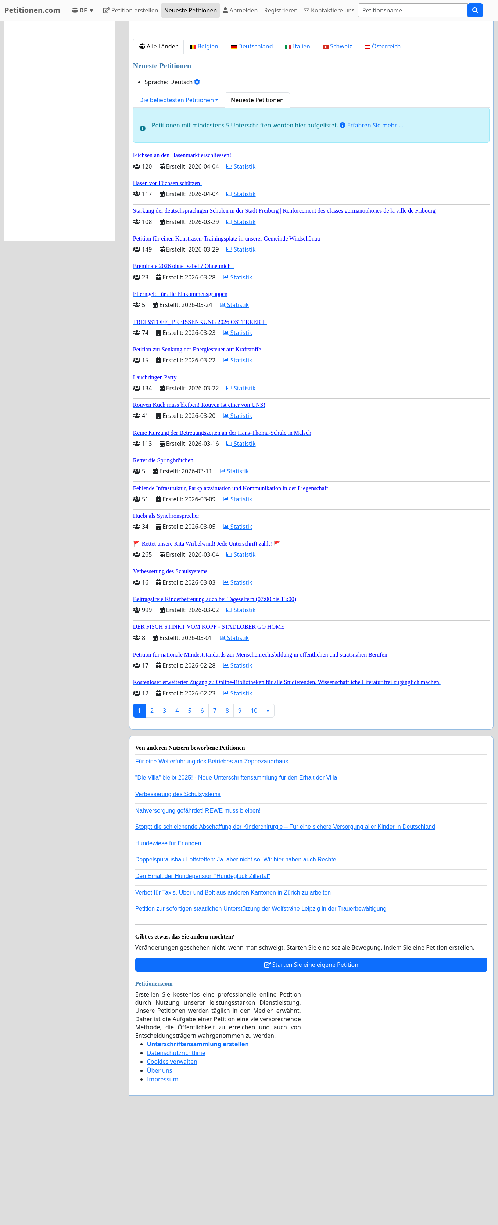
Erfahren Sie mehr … (371, 228)
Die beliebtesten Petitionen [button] (176, 203)
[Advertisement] (311, 84)
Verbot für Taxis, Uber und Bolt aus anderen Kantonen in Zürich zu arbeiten (233, 995)
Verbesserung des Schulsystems (178, 897)
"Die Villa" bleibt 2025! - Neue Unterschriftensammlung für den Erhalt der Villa (236, 880)
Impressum (163, 1182)
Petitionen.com (32, 10)
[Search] (413, 10)
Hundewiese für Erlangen (168, 946)
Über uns (159, 1173)
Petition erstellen (130, 10)
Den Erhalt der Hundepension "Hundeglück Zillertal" (202, 979)
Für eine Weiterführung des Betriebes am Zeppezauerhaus (212, 864)
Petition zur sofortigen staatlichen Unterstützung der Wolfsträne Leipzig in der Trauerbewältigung (261, 1011)
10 (254, 813)
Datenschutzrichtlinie (176, 1156)
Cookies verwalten (172, 1164)
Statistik (241, 269)
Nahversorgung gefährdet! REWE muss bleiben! (198, 913)
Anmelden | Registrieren (260, 10)
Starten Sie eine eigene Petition (311, 1067)
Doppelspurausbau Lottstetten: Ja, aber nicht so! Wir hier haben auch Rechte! (236, 962)
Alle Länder (158, 149)
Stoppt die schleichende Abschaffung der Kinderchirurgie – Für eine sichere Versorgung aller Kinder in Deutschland (285, 929)
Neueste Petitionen (190, 10)
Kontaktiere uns (329, 10)
